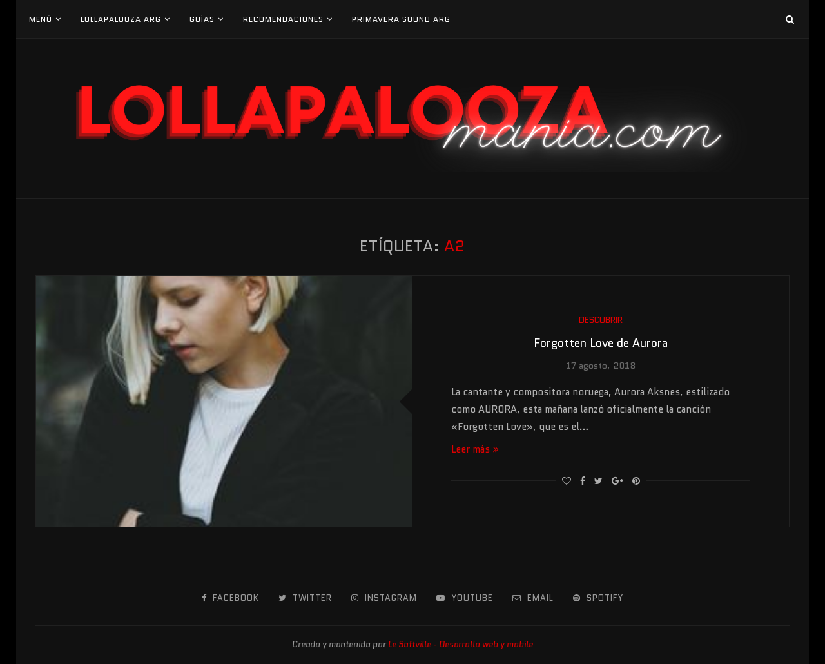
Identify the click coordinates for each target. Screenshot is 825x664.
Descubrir (601, 320)
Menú (40, 19)
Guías (202, 19)
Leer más (475, 449)
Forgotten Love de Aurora (601, 343)
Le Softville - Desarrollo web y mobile (460, 644)
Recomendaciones (283, 19)
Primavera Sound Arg (401, 19)
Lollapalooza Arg (121, 19)
